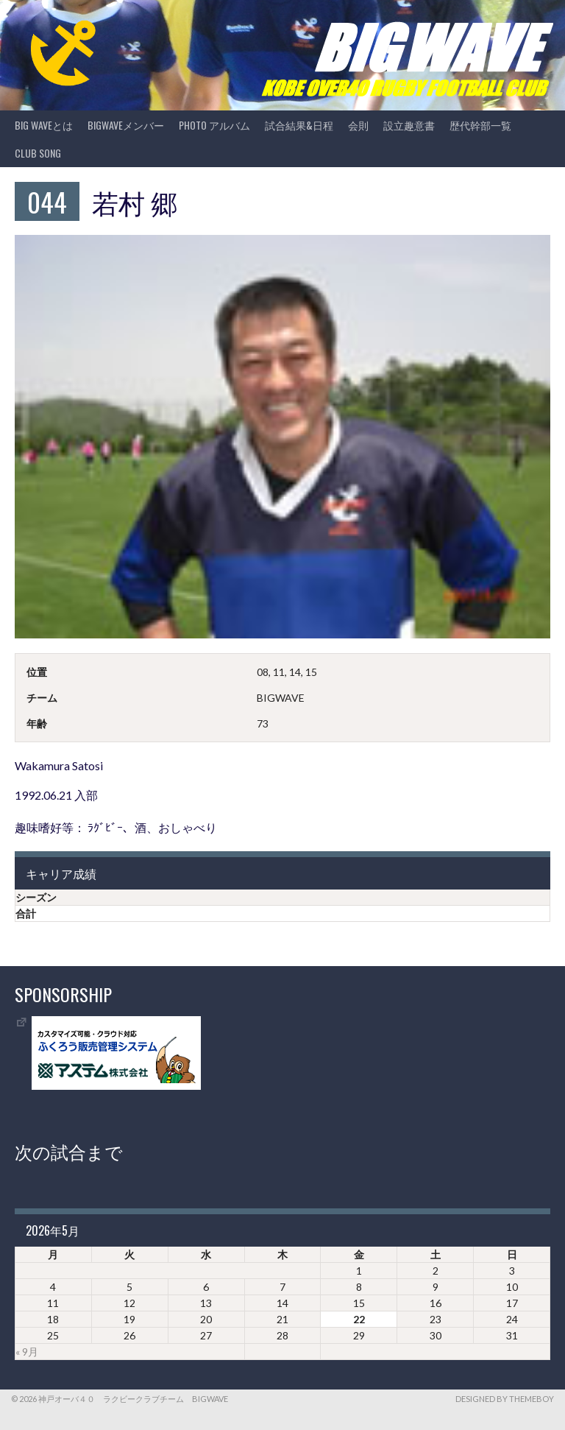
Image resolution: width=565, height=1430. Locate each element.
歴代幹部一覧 (480, 125)
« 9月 (26, 1351)
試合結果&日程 (299, 125)
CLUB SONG (38, 153)
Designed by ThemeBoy (504, 1398)
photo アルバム (214, 125)
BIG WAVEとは (44, 125)
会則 (358, 125)
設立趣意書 (409, 125)
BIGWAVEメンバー (126, 125)
